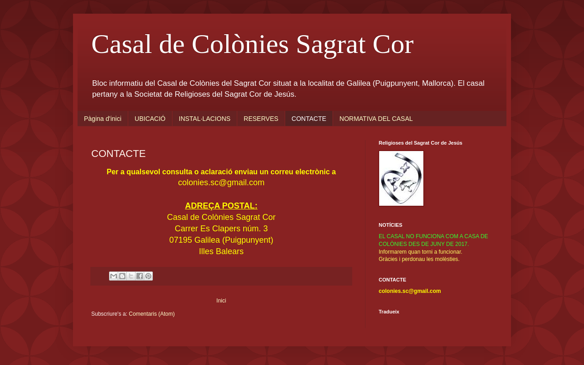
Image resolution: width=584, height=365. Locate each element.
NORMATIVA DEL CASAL (376, 118)
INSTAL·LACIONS (204, 118)
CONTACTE (309, 118)
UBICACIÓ (150, 118)
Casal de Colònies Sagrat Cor (252, 44)
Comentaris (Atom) (152, 314)
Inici (221, 300)
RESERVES (261, 118)
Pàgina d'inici (102, 118)
